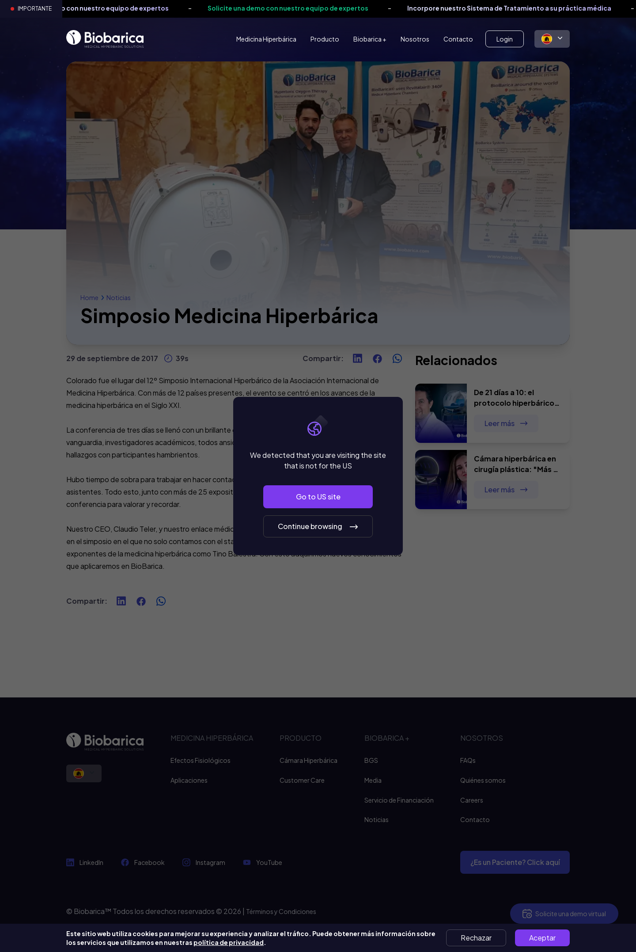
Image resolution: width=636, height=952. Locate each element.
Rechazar (476, 937)
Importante (35, 8)
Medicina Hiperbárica (266, 39)
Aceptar (542, 937)
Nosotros (415, 39)
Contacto (458, 39)
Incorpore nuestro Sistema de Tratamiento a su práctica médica (518, 8)
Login (504, 39)
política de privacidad (228, 942)
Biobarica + (369, 39)
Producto (324, 39)
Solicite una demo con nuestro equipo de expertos (97, 8)
